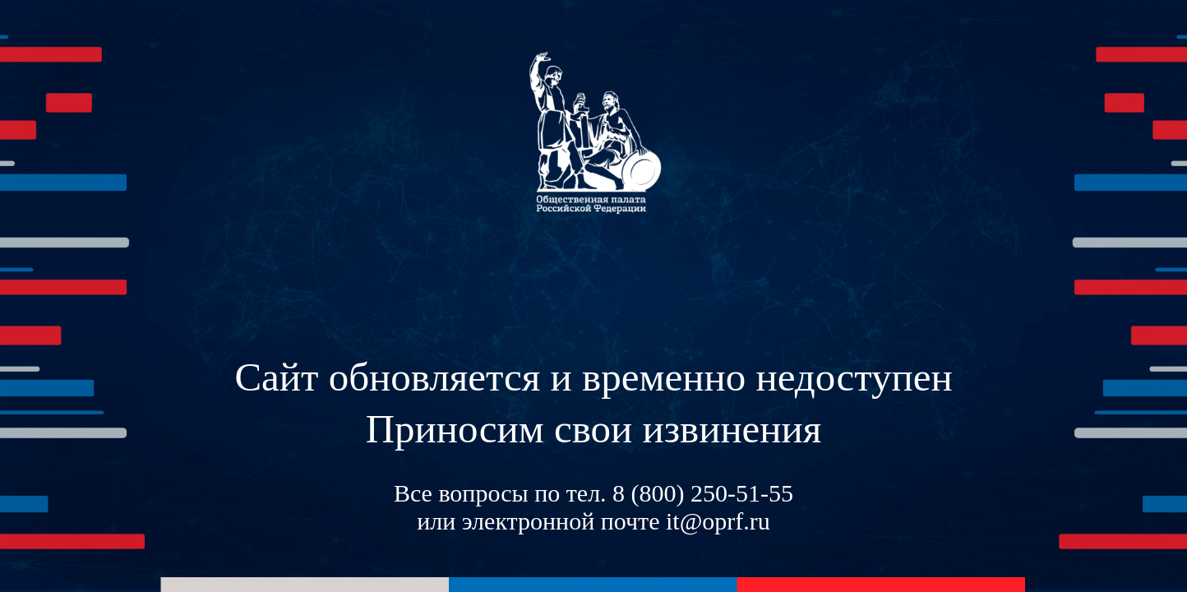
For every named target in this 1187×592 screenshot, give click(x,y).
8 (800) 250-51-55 (702, 492)
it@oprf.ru (718, 520)
